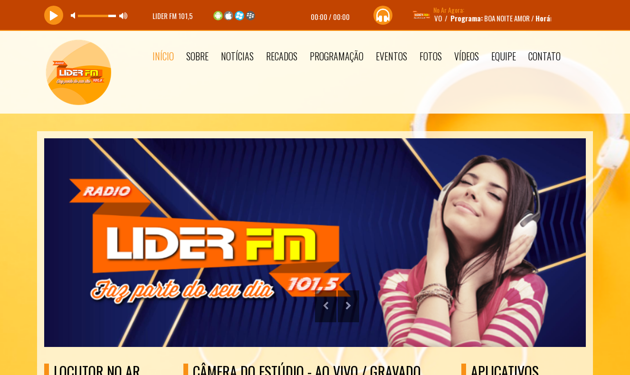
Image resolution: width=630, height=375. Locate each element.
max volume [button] (123, 15)
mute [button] (74, 15)
